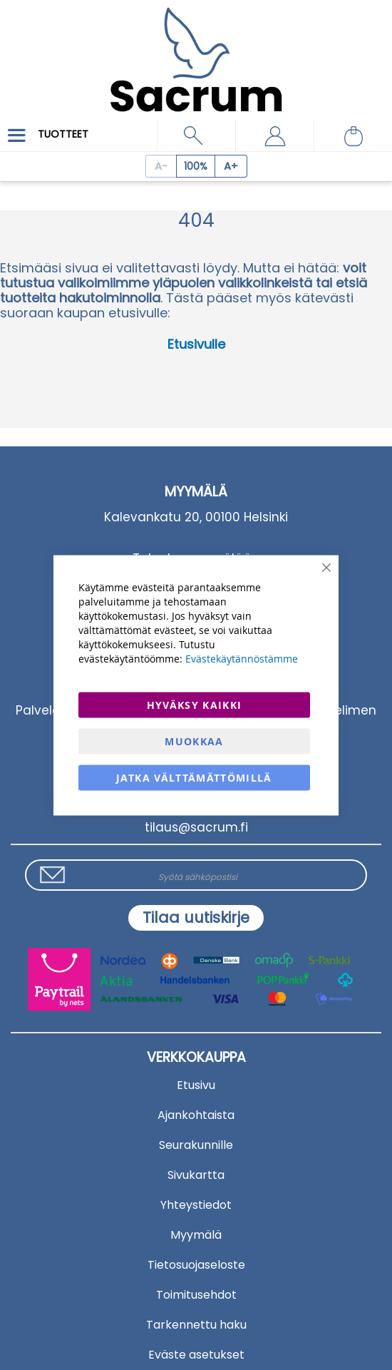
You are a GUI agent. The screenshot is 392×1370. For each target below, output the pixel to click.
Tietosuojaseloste (196, 1265)
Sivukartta (196, 1175)
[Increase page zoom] (231, 166)
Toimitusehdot (196, 1295)
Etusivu (196, 1085)
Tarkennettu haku (196, 1325)
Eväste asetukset (196, 1354)
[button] (274, 135)
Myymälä (196, 1235)
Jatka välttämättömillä (194, 777)
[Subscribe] (196, 918)
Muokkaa (194, 740)
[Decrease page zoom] (160, 166)
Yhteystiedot (196, 1205)
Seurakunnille (196, 1145)
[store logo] (196, 49)
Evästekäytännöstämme (241, 658)
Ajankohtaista (196, 1115)
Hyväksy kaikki (194, 704)
